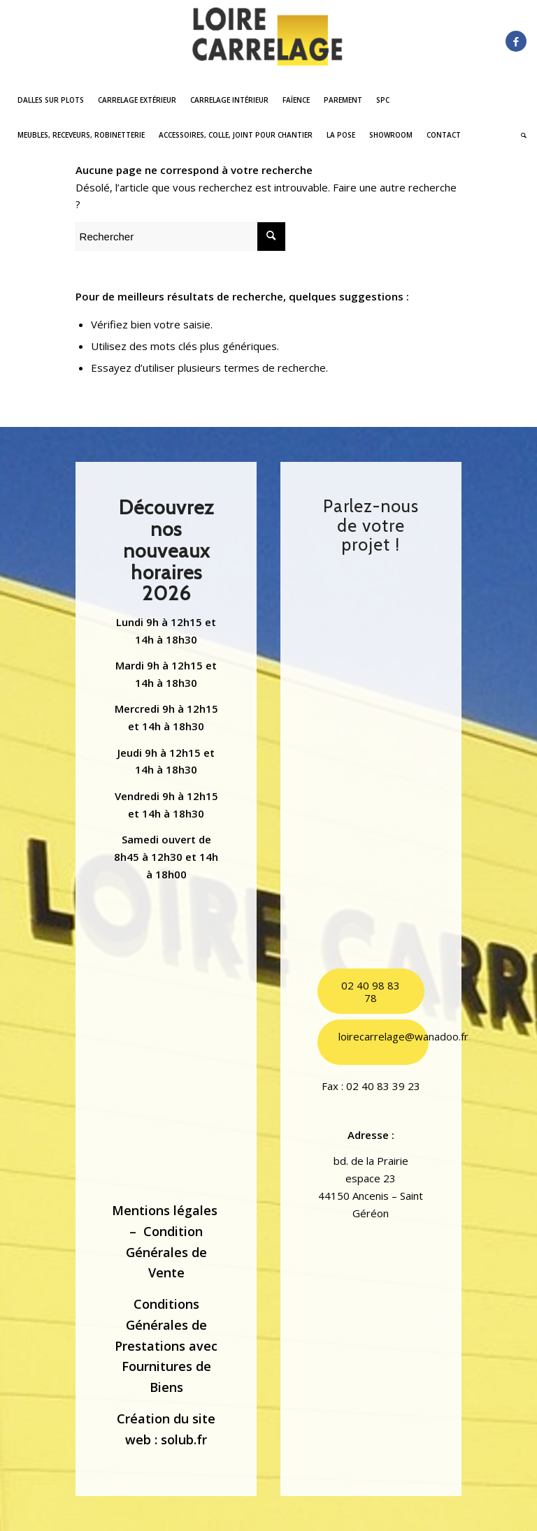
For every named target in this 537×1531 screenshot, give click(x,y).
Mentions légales (164, 1210)
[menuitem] (50, 99)
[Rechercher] (520, 134)
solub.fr (184, 1439)
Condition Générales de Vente (166, 1252)
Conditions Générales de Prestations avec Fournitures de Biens (166, 1345)
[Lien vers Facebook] (516, 41)
